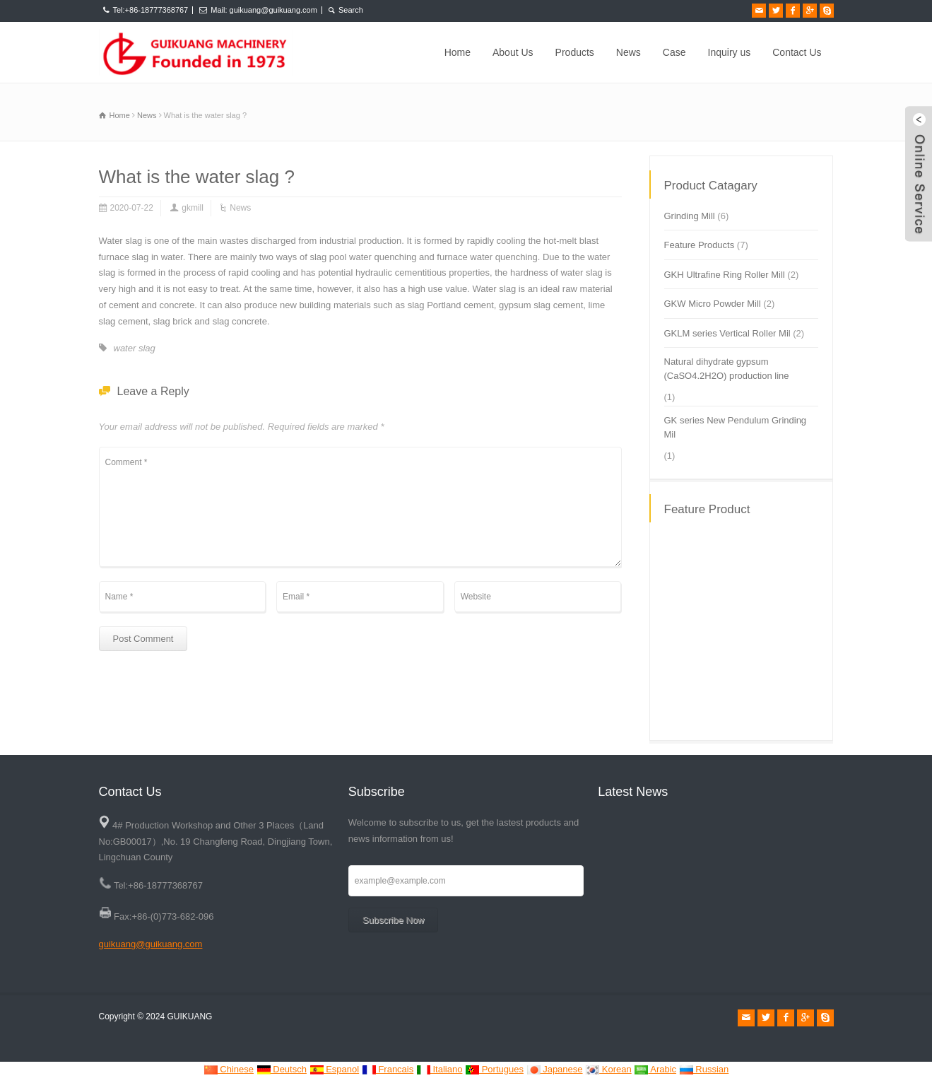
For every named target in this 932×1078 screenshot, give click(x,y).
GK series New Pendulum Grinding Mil (735, 427)
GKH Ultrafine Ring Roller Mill (724, 274)
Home (457, 52)
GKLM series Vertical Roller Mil (727, 333)
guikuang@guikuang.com (151, 944)
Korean (608, 1069)
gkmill (192, 208)
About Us (512, 52)
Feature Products (699, 245)
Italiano (439, 1069)
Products (574, 52)
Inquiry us (729, 52)
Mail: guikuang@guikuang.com (264, 10)
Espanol (334, 1069)
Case (674, 52)
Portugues (494, 1069)
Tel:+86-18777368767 (151, 10)
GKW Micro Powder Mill (712, 303)
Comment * (360, 507)
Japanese (554, 1069)
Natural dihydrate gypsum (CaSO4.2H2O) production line (726, 368)
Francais (387, 1069)
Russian (704, 1069)
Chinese (228, 1069)
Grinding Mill (689, 216)
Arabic (655, 1069)
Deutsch (281, 1069)
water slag (134, 348)
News (628, 52)
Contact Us (796, 52)
